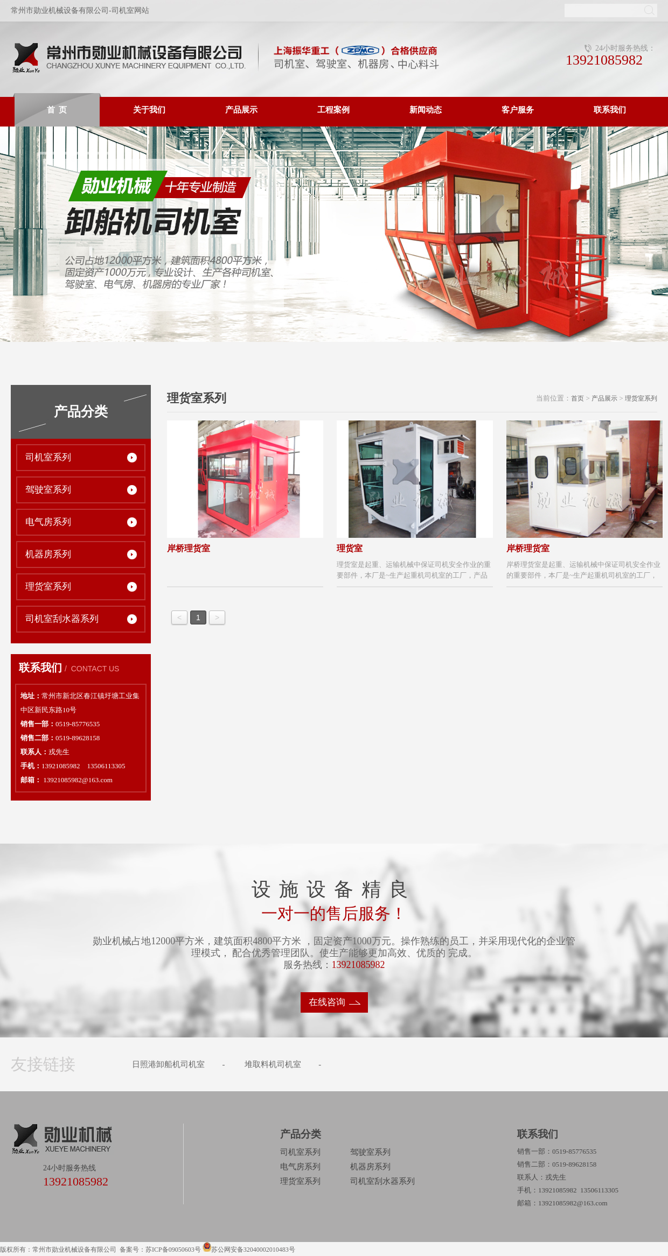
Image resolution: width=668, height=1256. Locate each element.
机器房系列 (48, 554)
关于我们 (149, 110)
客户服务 (518, 110)
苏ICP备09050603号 (174, 1249)
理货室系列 (48, 586)
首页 (577, 398)
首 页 (57, 110)
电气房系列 (48, 522)
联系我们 (610, 110)
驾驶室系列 (48, 490)
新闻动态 (425, 110)
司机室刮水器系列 (62, 619)
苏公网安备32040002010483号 (253, 1249)
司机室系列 (48, 457)
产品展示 (241, 110)
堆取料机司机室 (273, 1064)
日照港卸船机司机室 (168, 1064)
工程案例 (333, 110)
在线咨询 (327, 1002)
